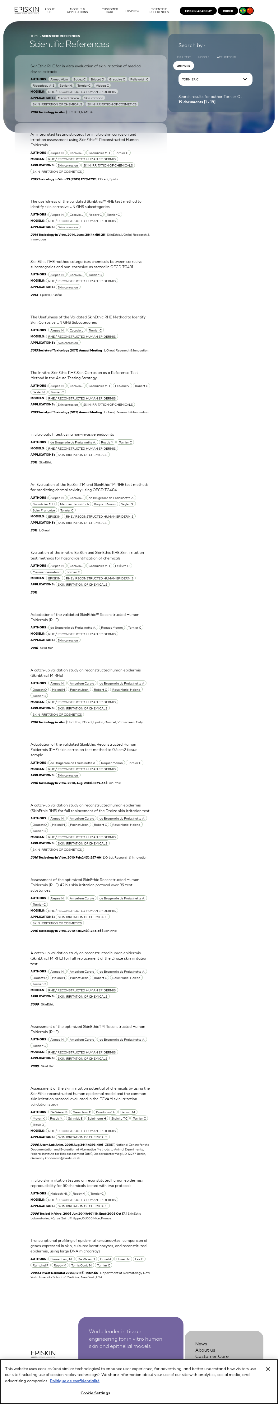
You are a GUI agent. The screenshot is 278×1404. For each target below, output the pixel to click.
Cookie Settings (95, 1397)
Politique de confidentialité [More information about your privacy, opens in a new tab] (75, 1385)
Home (34, 36)
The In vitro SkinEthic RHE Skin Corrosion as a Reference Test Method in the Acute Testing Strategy (84, 375)
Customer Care (212, 1356)
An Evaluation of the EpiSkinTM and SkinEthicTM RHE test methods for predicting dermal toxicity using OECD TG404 (89, 487)
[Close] (268, 1374)
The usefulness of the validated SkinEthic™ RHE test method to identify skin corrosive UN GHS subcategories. (85, 203)
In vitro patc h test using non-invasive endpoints (72, 434)
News (201, 1343)
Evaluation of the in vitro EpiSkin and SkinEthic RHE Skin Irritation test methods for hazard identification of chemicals (87, 554)
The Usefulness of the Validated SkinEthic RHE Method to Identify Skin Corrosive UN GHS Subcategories (88, 319)
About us (205, 1350)
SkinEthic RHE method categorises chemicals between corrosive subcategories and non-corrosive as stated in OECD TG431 (86, 264)
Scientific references (217, 1362)
